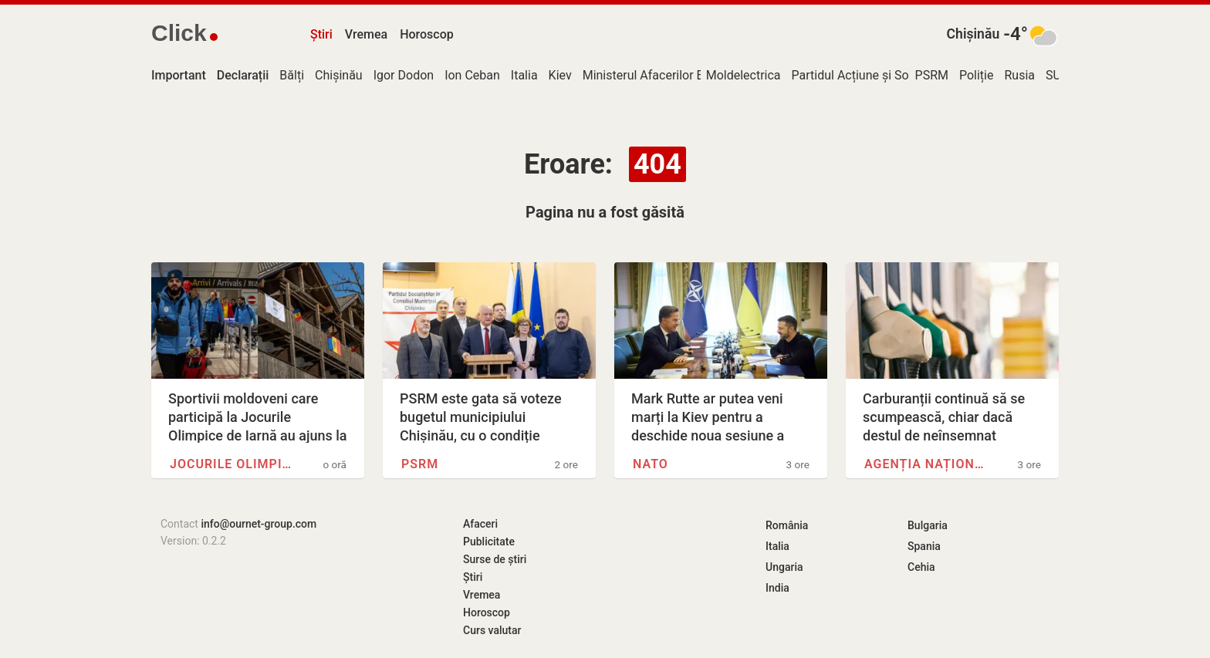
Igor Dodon (403, 75)
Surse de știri (494, 559)
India (777, 588)
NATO (650, 464)
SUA (1057, 75)
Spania (924, 546)
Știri (321, 34)
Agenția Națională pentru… (926, 464)
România (787, 525)
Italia (524, 75)
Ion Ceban (472, 75)
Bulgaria (928, 525)
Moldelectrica (743, 75)
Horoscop (427, 34)
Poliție (976, 75)
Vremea (366, 34)
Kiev (560, 75)
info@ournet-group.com (258, 524)
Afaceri (480, 524)
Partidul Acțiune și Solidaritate (875, 75)
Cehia (921, 567)
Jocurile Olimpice (231, 464)
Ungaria (784, 567)
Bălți (291, 75)
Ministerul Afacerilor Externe (660, 75)
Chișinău (973, 34)
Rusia (1019, 75)
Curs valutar (492, 630)
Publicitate (489, 541)
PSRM (931, 75)
